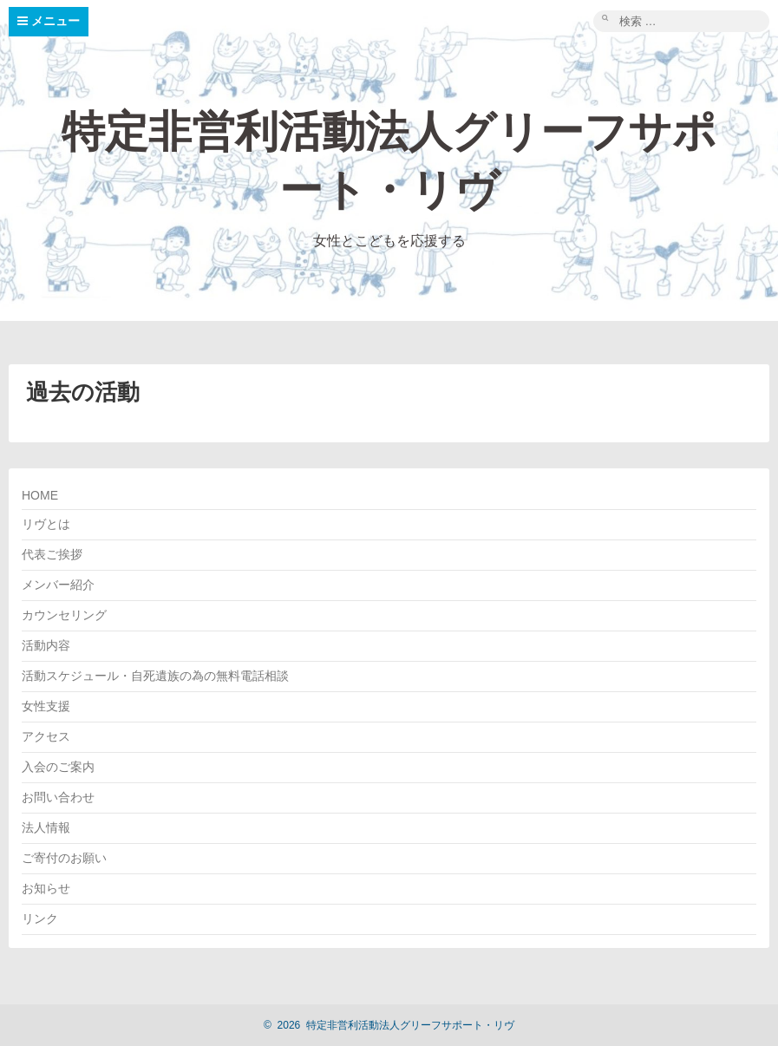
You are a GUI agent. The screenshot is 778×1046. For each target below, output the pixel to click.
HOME (40, 495)
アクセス (46, 736)
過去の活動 (83, 392)
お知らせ (46, 888)
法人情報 (46, 827)
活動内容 (46, 645)
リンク (40, 918)
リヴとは (46, 524)
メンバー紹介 (58, 585)
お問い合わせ (58, 797)
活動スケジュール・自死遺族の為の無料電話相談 (155, 676)
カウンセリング (64, 615)
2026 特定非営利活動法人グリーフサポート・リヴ (389, 1025)
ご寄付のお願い (64, 858)
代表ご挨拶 (52, 554)
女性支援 (46, 706)
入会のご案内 (58, 767)
